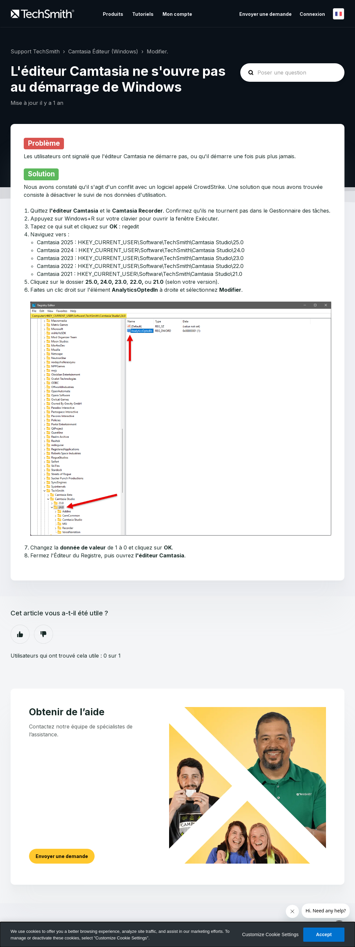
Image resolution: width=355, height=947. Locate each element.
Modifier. (157, 51)
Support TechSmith (35, 51)
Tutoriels (143, 14)
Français (338, 13)
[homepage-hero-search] (292, 72)
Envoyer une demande (265, 14)
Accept (324, 934)
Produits (113, 14)
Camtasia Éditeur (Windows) (103, 51)
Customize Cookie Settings (270, 934)
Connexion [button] (312, 14)
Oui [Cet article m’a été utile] (20, 634)
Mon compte (177, 14)
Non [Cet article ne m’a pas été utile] (43, 634)
